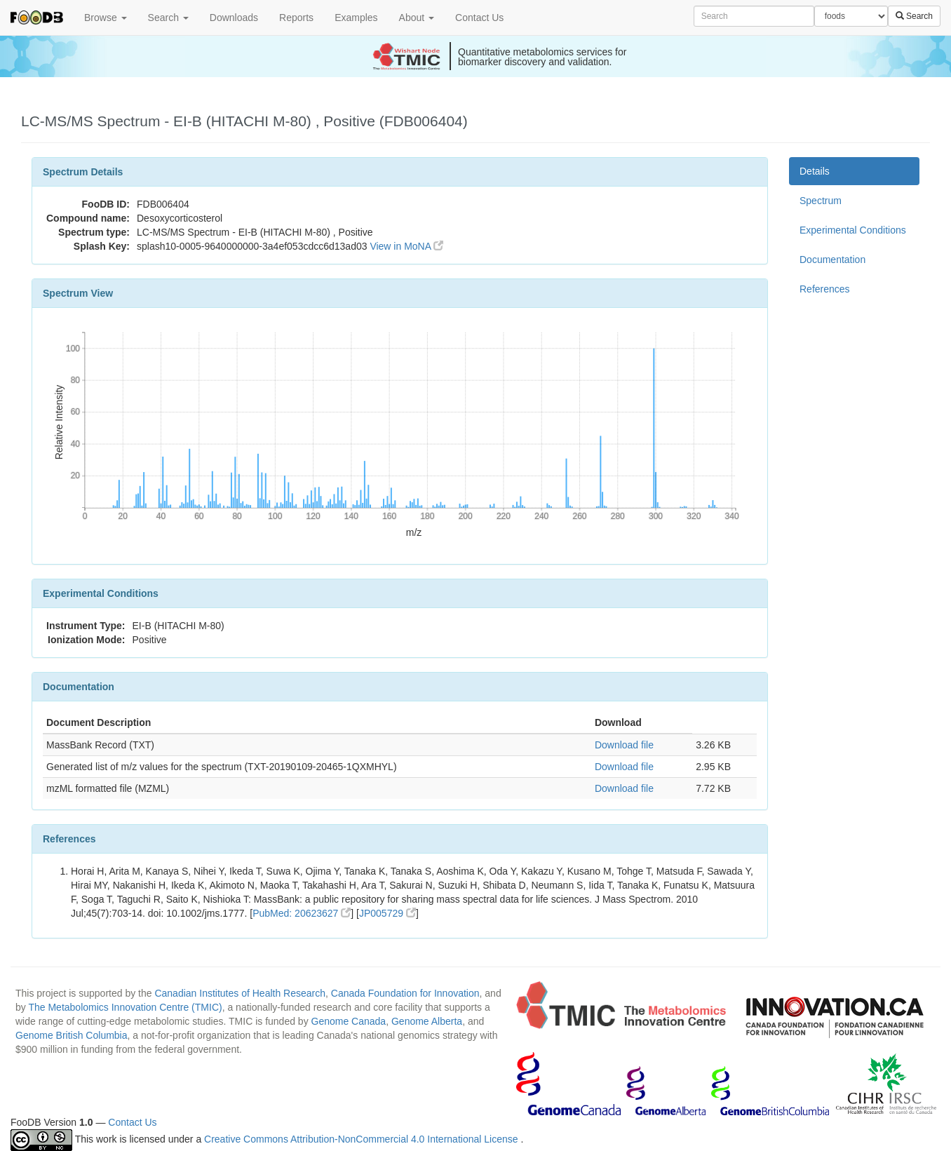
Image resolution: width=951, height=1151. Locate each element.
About (416, 17)
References (825, 289)
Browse (105, 17)
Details (815, 171)
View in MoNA (406, 246)
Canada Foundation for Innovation (405, 993)
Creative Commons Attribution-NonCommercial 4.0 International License (362, 1139)
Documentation (832, 259)
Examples (356, 17)
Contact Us (479, 17)
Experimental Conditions (853, 230)
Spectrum (821, 200)
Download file (624, 744)
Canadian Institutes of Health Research (239, 993)
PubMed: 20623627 (301, 913)
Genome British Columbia (71, 1035)
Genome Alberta (426, 1021)
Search (168, 17)
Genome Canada (348, 1021)
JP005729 (387, 913)
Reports (296, 17)
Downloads (234, 17)
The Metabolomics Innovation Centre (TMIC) (125, 1007)
